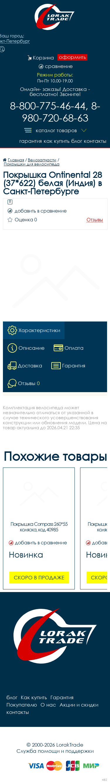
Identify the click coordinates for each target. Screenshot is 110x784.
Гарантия (30, 141)
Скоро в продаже (39, 577)
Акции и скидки (79, 705)
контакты (95, 141)
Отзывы (95, 219)
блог (76, 141)
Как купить (57, 141)
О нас (48, 705)
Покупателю (21, 705)
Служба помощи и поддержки (55, 751)
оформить (72, 57)
